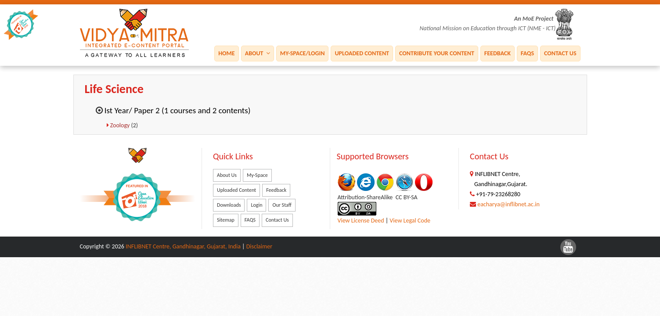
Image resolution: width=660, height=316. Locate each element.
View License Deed (361, 220)
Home (226, 53)
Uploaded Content (362, 53)
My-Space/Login (302, 53)
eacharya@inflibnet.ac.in (508, 204)
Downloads (229, 205)
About (257, 53)
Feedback (497, 53)
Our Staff (281, 205)
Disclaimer (259, 246)
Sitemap (225, 220)
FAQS (527, 53)
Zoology (120, 125)
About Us (227, 175)
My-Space (257, 175)
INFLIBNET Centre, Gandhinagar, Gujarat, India (183, 246)
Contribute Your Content (436, 53)
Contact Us (560, 53)
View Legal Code (410, 220)
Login (256, 205)
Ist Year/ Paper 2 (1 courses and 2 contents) (178, 110)
